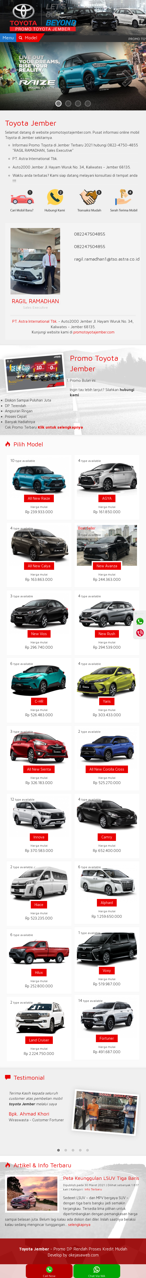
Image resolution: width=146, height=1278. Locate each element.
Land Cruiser (39, 1040)
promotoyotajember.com (93, 332)
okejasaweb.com (84, 1254)
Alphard (107, 902)
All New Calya (39, 566)
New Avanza (107, 566)
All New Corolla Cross (106, 769)
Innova (39, 837)
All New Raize (39, 498)
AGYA (107, 498)
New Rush (107, 634)
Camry (106, 837)
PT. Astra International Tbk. (34, 321)
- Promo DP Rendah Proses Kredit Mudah (73, 1248)
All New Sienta (39, 769)
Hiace (39, 904)
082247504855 (89, 234)
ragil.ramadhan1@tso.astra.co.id (106, 259)
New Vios (39, 634)
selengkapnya (79, 1224)
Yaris (107, 701)
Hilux (39, 972)
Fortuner (107, 1038)
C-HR (39, 701)
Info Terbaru (93, 1189)
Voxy (107, 970)
